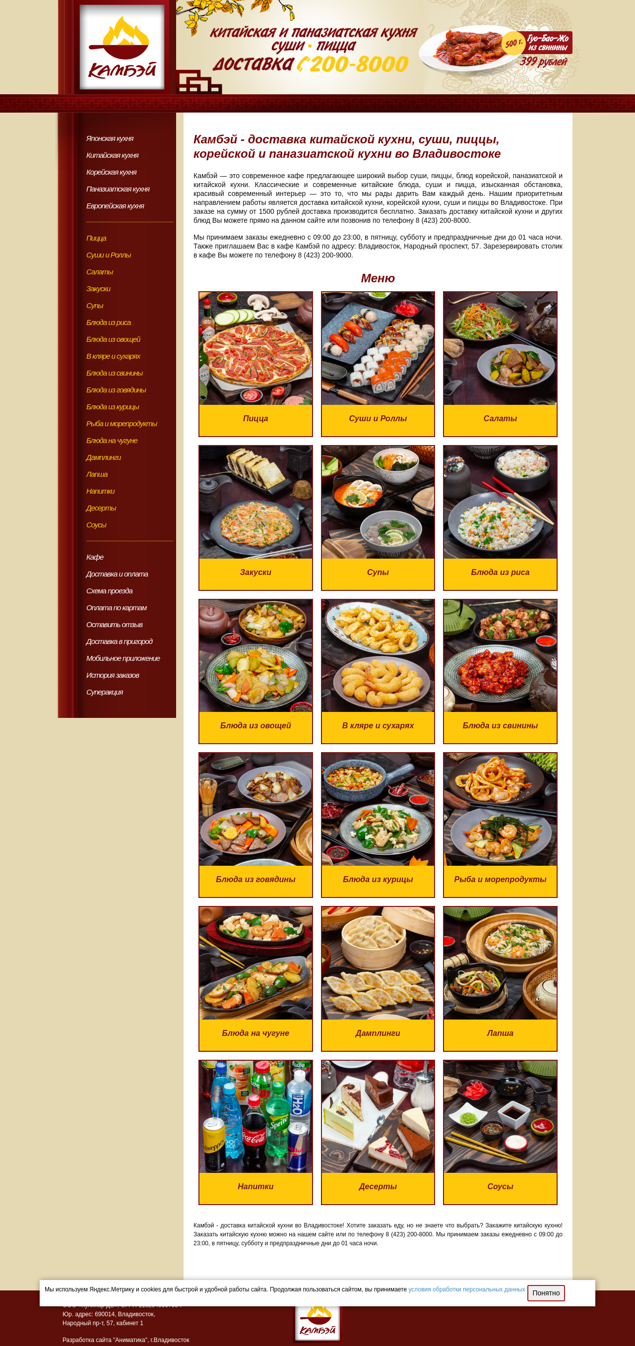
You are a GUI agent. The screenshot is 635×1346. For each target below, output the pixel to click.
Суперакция (104, 692)
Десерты (101, 508)
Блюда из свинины (114, 373)
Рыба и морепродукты (121, 423)
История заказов (112, 675)
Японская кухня (109, 138)
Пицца (96, 238)
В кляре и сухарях (113, 356)
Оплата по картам (116, 607)
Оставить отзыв (114, 624)
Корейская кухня (111, 172)
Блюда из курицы (112, 406)
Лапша (97, 474)
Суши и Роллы (108, 255)
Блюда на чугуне (111, 440)
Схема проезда (109, 590)
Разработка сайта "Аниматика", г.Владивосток (126, 1340)
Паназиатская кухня (117, 189)
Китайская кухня (112, 155)
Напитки (100, 491)
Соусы (96, 524)
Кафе (94, 557)
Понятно (546, 1293)
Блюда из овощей (113, 339)
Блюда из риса (108, 322)
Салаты (99, 271)
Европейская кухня (115, 205)
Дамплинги (103, 457)
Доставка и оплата (117, 574)
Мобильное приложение (123, 658)
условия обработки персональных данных (467, 1289)
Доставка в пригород (119, 641)
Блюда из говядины (116, 389)
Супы (94, 305)
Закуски (98, 288)
